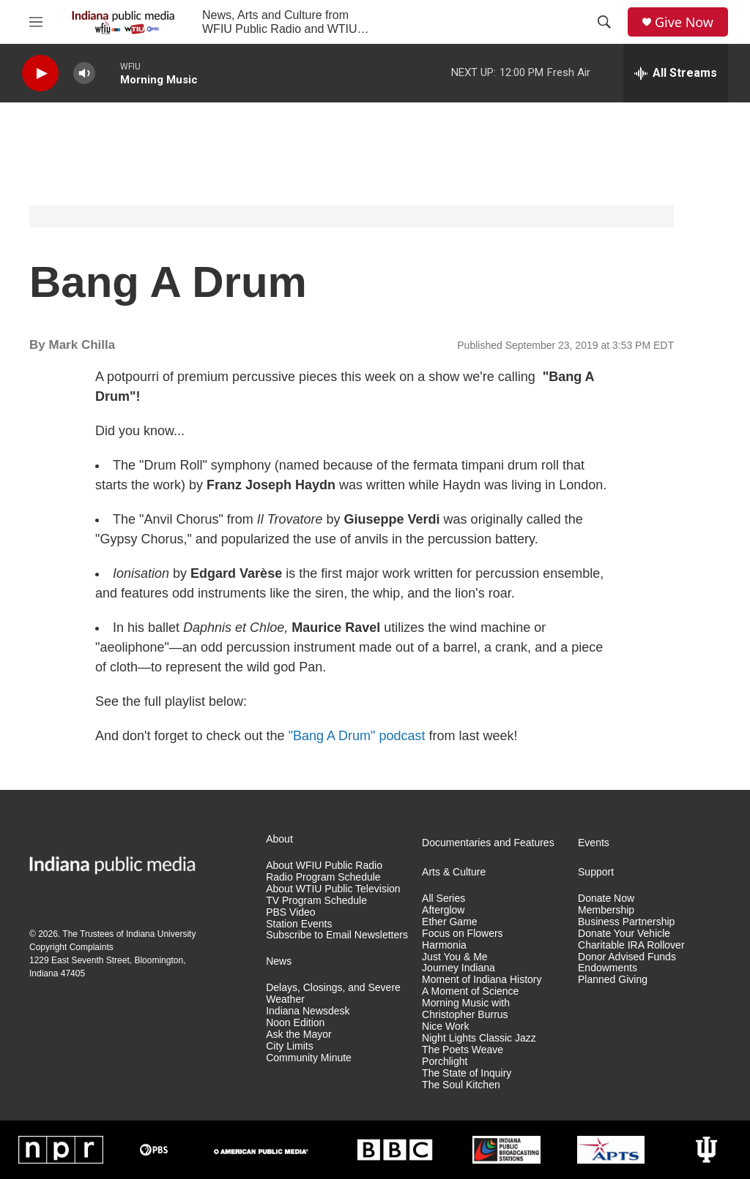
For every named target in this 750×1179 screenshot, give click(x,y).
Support (596, 872)
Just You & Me (455, 957)
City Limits (289, 1046)
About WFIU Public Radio (324, 865)
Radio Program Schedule (323, 877)
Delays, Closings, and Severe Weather (333, 993)
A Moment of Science (470, 991)
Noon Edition (295, 1022)
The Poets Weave (462, 1049)
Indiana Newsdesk (307, 1011)
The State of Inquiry (466, 1073)
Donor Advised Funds (627, 957)
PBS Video (290, 912)
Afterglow (443, 910)
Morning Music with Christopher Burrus (466, 1009)
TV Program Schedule (316, 900)
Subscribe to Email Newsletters (337, 935)
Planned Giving (612, 979)
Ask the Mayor (298, 1034)
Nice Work (445, 1026)
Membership (606, 910)
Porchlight (444, 1061)
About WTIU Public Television (333, 889)
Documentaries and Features (488, 842)
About (279, 839)
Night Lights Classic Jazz (479, 1038)
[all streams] (675, 73)
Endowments (607, 968)
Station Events (299, 924)
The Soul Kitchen (461, 1085)
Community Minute (309, 1057)
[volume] (84, 73)
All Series (443, 898)
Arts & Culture (454, 872)
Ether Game (449, 921)
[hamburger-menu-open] (36, 22)
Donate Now (606, 898)
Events (593, 842)
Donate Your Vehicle (624, 933)
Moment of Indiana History (481, 979)
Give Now (684, 22)
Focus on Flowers (462, 933)
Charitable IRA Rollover (631, 945)
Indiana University (161, 934)
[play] (40, 73)
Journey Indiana (458, 968)
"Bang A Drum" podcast (357, 735)
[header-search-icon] (604, 22)
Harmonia (444, 945)
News (279, 961)
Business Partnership (626, 921)
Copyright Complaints (71, 947)
